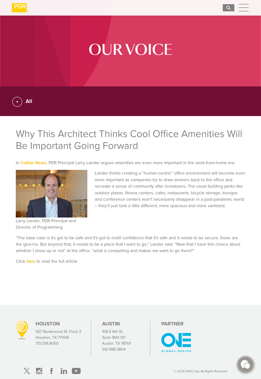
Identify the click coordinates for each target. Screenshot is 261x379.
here (30, 261)
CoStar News (33, 163)
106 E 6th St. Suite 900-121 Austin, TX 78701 (116, 337)
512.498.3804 (114, 349)
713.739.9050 (47, 343)
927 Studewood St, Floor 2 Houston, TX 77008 (58, 334)
